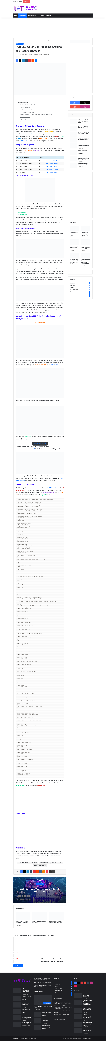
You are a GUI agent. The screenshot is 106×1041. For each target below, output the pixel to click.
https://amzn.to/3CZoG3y (52, 169)
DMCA (83, 1038)
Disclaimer (79, 1038)
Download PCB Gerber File (40, 443)
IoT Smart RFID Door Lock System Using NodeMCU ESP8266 (87, 1010)
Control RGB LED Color (24, 862)
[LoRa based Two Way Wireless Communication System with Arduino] (23, 916)
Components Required (25, 107)
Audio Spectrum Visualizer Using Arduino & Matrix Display (39, 890)
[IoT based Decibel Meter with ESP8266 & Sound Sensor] (78, 1030)
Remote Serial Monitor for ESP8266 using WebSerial (87, 1024)
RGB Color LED (24, 141)
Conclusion (22, 121)
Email (15, 959)
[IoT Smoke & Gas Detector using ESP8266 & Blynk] (73, 134)
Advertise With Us (88, 1038)
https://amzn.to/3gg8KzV (52, 172)
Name (15, 953)
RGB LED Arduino (44, 862)
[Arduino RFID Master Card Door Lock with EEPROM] (73, 128)
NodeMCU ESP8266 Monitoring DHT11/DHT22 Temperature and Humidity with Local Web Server (63, 1007)
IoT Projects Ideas (32, 1038)
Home (15, 15)
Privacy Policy (74, 1038)
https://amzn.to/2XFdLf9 (51, 166)
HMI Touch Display (74, 289)
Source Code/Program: (25, 117)
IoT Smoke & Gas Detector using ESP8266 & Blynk (84, 234)
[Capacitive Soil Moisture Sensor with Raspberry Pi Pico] (73, 146)
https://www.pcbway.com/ (27, 449)
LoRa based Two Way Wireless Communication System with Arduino (22, 922)
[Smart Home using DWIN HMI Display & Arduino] (73, 140)
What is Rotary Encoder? (27, 109)
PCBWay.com (54, 365)
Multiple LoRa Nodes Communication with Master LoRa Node (84, 152)
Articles (72, 287)
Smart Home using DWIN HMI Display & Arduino (74, 248)
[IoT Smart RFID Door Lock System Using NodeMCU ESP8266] (78, 1010)
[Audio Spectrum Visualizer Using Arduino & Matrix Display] (73, 121)
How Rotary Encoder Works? (28, 112)
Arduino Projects (22, 15)
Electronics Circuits (32, 15)
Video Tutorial (23, 119)
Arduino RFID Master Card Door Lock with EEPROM (74, 234)
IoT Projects (40, 15)
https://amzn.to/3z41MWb (52, 163)
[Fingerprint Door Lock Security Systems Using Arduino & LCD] (56, 916)
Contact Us (68, 1038)
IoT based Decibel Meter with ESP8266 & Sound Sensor (87, 1030)
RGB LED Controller (57, 862)
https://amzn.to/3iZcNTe (51, 160)
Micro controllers (73, 291)
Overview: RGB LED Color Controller (28, 104)
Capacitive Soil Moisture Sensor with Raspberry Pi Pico (83, 146)
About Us (64, 1038)
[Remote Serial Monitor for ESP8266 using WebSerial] (78, 1024)
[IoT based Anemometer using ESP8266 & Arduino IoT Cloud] (78, 1016)
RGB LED (35, 862)
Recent (86, 114)
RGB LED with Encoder (40, 865)
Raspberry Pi (48, 15)
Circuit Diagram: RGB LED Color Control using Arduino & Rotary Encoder (36, 114)
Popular (74, 114)
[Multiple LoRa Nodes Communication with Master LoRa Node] (73, 152)
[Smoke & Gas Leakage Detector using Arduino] (39, 916)
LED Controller (53, 488)
